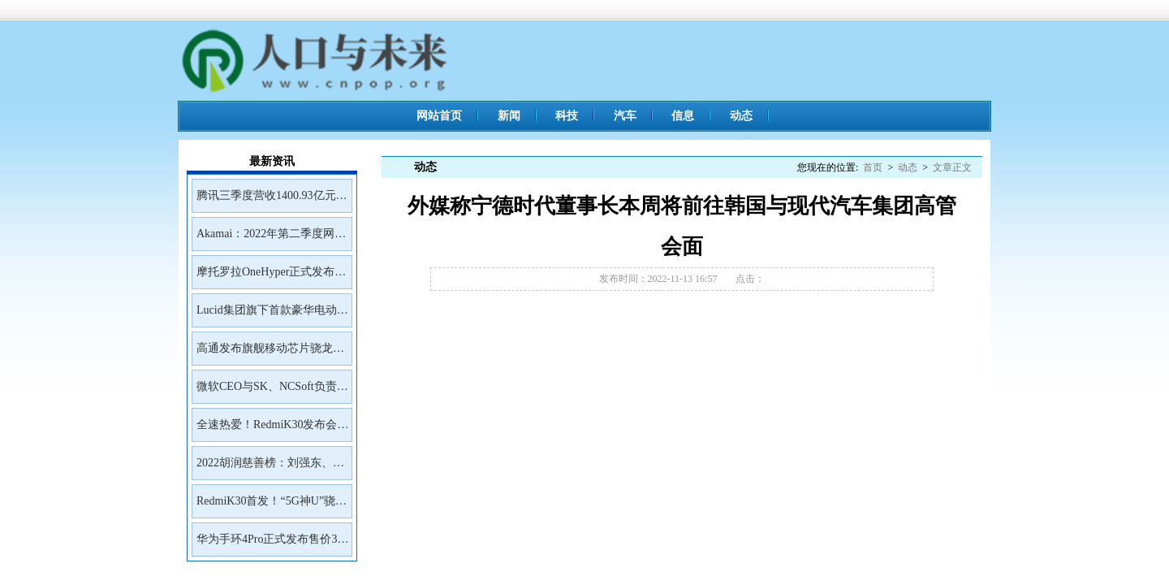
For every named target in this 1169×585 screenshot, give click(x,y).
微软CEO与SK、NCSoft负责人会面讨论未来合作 (272, 391)
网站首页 (439, 116)
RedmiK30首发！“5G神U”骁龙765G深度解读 (271, 506)
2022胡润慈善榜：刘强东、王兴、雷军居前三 (270, 468)
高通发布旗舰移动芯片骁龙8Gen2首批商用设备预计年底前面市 (268, 353)
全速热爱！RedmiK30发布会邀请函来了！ (272, 429)
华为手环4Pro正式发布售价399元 (272, 544)
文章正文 (952, 167)
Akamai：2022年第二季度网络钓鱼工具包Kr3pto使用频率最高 (271, 239)
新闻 (509, 116)
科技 (566, 116)
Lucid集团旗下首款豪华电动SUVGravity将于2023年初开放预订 (270, 315)
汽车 (625, 116)
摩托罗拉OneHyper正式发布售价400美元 (271, 277)
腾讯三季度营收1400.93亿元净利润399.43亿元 (271, 200)
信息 (682, 116)
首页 (872, 167)
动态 (741, 116)
